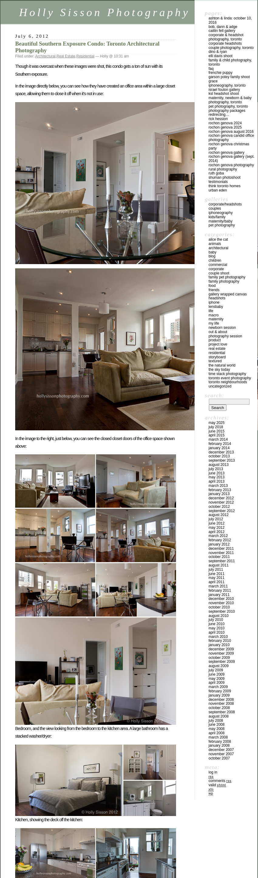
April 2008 (217, 733)
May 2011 (217, 578)
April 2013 (217, 481)
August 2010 (219, 616)
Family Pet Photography (227, 277)
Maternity (216, 319)
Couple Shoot (219, 273)
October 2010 (219, 607)
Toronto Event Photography (230, 378)
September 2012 (222, 511)
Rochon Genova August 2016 (231, 131)
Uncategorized (220, 386)
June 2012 (217, 523)
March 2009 (218, 687)
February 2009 (220, 691)
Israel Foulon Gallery (224, 90)
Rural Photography (223, 169)
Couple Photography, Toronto (231, 48)
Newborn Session (222, 327)
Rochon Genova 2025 (225, 127)
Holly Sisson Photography (104, 12)
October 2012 (219, 506)
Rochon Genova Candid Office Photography (231, 137)
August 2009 (219, 666)
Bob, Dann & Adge (223, 27)
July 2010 (216, 620)
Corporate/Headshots (225, 204)
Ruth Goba (216, 173)
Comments (220, 781)
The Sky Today (219, 369)
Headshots (217, 298)
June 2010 (217, 624)
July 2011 (216, 569)
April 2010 (217, 632)
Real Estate (65, 56)
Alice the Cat (218, 239)
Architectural (45, 56)
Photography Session (225, 336)
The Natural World (222, 365)
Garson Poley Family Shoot (229, 77)
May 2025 (217, 423)
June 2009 (217, 674)
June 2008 (217, 724)
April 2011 (217, 582)
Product (215, 340)
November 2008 (221, 703)
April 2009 (217, 682)
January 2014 (219, 448)
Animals (215, 244)
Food (212, 286)
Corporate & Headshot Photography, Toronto (226, 37)
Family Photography (224, 281)
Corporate (216, 269)
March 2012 (218, 536)
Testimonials (218, 182)
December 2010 (221, 599)
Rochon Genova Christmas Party (229, 146)
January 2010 (219, 645)
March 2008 (218, 737)
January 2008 (219, 745)
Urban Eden (218, 190)
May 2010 (217, 628)
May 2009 (217, 679)
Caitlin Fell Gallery (222, 31)
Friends (214, 290)
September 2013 (222, 460)
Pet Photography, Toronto (228, 106)
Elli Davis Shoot (221, 56)
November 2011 (221, 553)
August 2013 (219, 465)
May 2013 (217, 477)
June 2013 (217, 473)
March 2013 (218, 486)
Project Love (218, 344)
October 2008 (219, 708)
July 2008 (216, 720)
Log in (213, 772)
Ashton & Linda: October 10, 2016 (230, 20)
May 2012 (217, 527)
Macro (214, 315)
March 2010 (218, 637)
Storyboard (217, 357)
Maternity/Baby (221, 221)
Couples (215, 208)
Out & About (218, 332)
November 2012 (221, 502)
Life (211, 311)
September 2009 (222, 661)
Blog (212, 256)
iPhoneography (221, 213)
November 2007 (221, 754)
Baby (212, 252)
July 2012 (216, 519)
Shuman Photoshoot (224, 177)
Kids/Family (217, 217)
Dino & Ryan (218, 52)
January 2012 (219, 544)
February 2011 (220, 590)
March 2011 (218, 586)
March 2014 (218, 439)
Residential (85, 56)
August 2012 (219, 515)
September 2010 (222, 611)
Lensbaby (216, 307)
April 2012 (217, 532)
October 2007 (219, 758)
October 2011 (219, 557)
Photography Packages (227, 110)
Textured (215, 361)
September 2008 (222, 712)
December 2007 (221, 750)
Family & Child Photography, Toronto (230, 62)
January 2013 (219, 494)
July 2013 (216, 469)
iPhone (214, 302)
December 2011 (221, 548)
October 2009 (219, 658)
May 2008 (217, 729)
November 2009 (221, 653)
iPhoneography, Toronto (227, 85)
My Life (214, 323)
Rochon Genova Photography (231, 165)
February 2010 (220, 641)
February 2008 (220, 741)
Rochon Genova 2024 (225, 123)
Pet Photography (222, 225)
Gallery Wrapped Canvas (228, 294)
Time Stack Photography (227, 374)
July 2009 (216, 670)
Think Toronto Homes (224, 186)
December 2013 (221, 452)
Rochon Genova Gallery (226, 152)
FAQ (211, 69)
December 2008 (221, 699)
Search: (214, 395)
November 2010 (221, 603)
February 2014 (220, 444)
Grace (213, 81)
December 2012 (221, 498)
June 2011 (217, 574)
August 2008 (219, 716)
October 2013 (219, 456)
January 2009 (219, 695)
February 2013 (220, 490)
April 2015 (217, 435)
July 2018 (216, 427)
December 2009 (221, 649)
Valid (217, 785)
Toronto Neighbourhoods (228, 382)
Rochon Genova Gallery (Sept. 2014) (231, 158)
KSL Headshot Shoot (224, 93)
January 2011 (219, 595)
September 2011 (222, 561)
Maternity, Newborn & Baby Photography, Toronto (230, 100)
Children (215, 260)
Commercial (218, 265)
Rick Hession (218, 119)
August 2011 (219, 565)
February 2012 (220, 540)
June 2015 (217, 431)
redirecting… (219, 114)
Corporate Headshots (225, 43)
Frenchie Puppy (221, 73)
